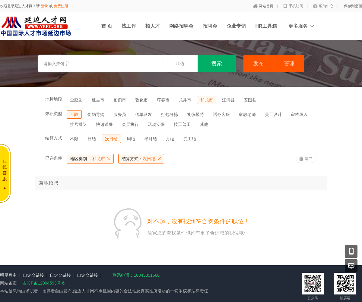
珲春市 (163, 100)
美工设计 (273, 114)
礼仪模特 (195, 114)
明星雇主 (8, 275)
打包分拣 (169, 114)
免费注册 (61, 6)
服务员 (119, 114)
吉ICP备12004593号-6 (43, 283)
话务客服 (221, 114)
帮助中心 (326, 6)
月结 (170, 138)
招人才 (152, 26)
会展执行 (130, 124)
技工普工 (182, 124)
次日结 (111, 138)
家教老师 (247, 114)
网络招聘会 (181, 26)
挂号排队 (78, 124)
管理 (289, 64)
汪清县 (228, 100)
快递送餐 (104, 124)
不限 (74, 114)
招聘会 (210, 26)
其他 (204, 124)
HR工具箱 (266, 26)
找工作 (129, 26)
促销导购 (95, 114)
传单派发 (143, 114)
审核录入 (299, 114)
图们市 (119, 100)
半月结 (150, 138)
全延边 (76, 100)
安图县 (250, 100)
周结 (131, 138)
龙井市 (185, 100)
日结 (91, 138)
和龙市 (206, 100)
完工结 (189, 138)
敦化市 (141, 100)
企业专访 (236, 26)
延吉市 (98, 100)
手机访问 (296, 6)
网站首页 (266, 6)
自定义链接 (33, 275)
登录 (44, 6)
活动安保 (156, 124)
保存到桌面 (353, 6)
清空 (308, 159)
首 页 (106, 26)
